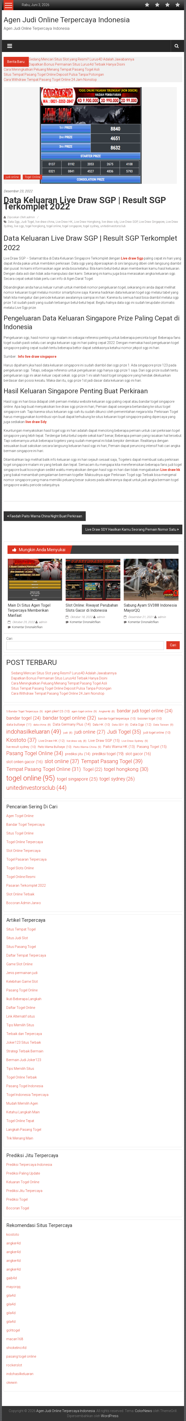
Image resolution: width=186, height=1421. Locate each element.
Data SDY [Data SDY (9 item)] (120, 725)
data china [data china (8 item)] (42, 725)
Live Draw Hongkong (87, 221)
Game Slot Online (19, 964)
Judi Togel (27, 221)
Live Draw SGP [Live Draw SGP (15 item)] (104, 741)
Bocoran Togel (17, 1208)
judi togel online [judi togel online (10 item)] (156, 732)
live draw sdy (110, 221)
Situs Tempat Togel (21, 929)
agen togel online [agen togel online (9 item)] (84, 711)
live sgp (19, 226)
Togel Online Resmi (20, 877)
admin (43, 622)
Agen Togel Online (19, 816)
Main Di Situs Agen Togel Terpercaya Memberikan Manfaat (29, 610)
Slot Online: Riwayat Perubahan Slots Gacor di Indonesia (92, 608)
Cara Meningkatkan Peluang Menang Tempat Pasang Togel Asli (52, 69)
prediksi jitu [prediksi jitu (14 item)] (77, 754)
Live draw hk (170, 470)
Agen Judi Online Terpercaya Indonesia (67, 19)
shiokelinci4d (16, 1348)
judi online (12, 177)
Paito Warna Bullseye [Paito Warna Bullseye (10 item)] (54, 747)
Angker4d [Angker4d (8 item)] (107, 712)
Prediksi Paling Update (23, 1173)
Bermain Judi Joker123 (23, 1060)
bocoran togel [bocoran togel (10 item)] (150, 718)
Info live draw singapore (37, 356)
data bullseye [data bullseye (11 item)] (18, 724)
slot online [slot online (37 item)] (62, 761)
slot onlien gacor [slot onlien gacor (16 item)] (24, 762)
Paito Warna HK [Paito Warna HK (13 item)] (119, 746)
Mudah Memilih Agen (22, 1103)
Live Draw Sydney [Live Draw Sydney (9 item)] (135, 741)
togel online (53, 226)
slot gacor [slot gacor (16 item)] (138, 754)
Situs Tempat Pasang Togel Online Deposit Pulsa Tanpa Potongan (54, 74)
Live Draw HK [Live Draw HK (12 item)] (52, 740)
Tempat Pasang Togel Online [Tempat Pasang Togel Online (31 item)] (43, 769)
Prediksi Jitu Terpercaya (24, 1191)
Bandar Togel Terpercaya (25, 824)
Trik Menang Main (19, 1138)
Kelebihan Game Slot (22, 981)
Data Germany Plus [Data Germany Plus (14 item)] (72, 724)
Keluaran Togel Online (22, 1182)
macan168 (14, 1339)
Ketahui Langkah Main (23, 1112)
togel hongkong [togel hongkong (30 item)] (126, 769)
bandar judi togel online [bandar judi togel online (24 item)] (144, 710)
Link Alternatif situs (20, 1016)
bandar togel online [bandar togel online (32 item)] (69, 718)
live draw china (44, 221)
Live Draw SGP (129, 221)
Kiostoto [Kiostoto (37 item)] (21, 740)
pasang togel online (21, 1356)
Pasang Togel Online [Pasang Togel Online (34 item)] (34, 753)
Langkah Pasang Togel (23, 1129)
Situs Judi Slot (17, 938)
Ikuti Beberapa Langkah (23, 999)
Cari (9, 638)
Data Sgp (14, 221)
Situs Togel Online (19, 833)
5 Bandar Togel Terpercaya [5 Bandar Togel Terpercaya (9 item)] (24, 711)
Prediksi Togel (17, 1199)
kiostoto (12, 1234)
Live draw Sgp (132, 258)
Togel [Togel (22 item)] (92, 769)
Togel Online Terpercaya (24, 842)
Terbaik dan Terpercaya (24, 1034)
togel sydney (91, 226)
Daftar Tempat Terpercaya (26, 955)
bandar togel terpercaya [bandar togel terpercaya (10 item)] (117, 718)
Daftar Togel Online (20, 1008)
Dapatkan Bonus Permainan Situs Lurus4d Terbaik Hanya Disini (77, 64)
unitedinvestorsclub (113, 226)
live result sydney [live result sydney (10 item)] (21, 747)
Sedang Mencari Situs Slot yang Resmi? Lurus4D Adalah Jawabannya (81, 59)
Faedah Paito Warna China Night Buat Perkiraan (46, 516)
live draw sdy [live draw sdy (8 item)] (76, 741)
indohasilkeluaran (19, 1374)
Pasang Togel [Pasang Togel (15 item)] (152, 747)
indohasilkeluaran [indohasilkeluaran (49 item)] (33, 731)
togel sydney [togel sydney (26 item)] (117, 778)
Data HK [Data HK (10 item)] (101, 724)
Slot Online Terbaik (20, 894)
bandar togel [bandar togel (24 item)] (23, 718)
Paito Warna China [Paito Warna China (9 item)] (87, 747)
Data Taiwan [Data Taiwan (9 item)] (163, 725)
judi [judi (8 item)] (67, 733)
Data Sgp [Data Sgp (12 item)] (140, 724)
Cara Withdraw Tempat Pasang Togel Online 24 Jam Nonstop (50, 80)
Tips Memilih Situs (20, 1025)
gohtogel (13, 1330)
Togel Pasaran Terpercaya (26, 859)
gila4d (11, 1295)
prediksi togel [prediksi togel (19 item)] (108, 754)
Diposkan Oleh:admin (21, 217)
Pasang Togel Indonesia (24, 1086)
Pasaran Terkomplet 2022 (26, 885)
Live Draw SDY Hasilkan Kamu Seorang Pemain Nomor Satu (130, 529)
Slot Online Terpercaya (23, 851)
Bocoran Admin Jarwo (23, 903)
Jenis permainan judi (22, 973)
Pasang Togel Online (22, 990)
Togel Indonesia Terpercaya (27, 1095)
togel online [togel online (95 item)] (30, 778)
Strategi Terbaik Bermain (24, 1051)
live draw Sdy (35, 422)
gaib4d (11, 1278)
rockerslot (14, 1365)
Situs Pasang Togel (21, 947)
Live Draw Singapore (151, 221)
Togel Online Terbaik (21, 1077)
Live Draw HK (64, 221)
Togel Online (32, 177)
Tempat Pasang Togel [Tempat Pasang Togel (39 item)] (112, 761)
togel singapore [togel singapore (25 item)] (77, 779)
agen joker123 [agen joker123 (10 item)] (57, 711)
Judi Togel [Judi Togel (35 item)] (124, 732)
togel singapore (72, 226)
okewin (11, 1382)
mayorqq (13, 1287)
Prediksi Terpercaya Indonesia (29, 1165)
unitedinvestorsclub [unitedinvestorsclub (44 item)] (36, 788)
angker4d (13, 1243)
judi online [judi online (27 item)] (89, 732)
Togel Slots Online (20, 868)
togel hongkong (35, 226)
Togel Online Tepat (20, 1121)
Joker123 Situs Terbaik (23, 1042)
